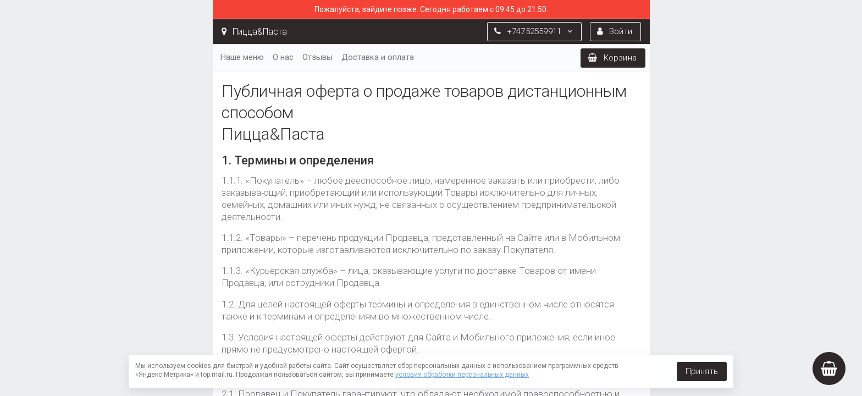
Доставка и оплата (377, 57)
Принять (702, 371)
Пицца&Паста (254, 31)
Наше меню (242, 57)
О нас (283, 57)
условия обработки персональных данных (462, 374)
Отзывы (317, 57)
